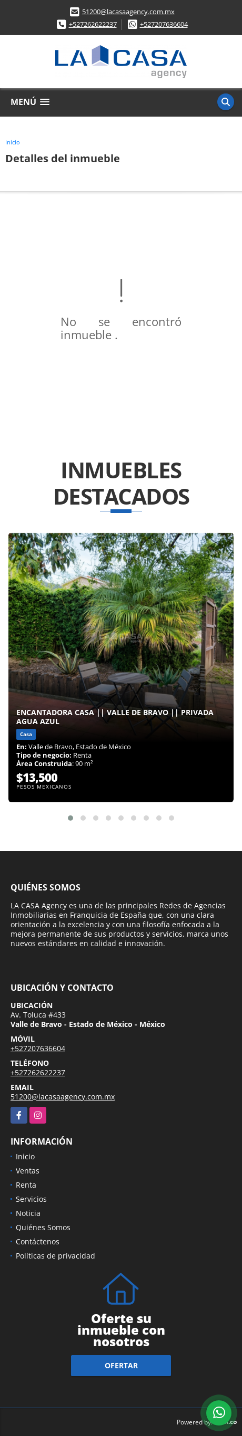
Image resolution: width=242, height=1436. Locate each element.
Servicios (31, 1199)
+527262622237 (93, 24)
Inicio (12, 142)
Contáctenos (37, 1241)
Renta (26, 1185)
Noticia (28, 1213)
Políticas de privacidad (55, 1256)
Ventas (27, 1171)
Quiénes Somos (43, 1227)
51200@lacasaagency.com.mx (128, 11)
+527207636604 (164, 24)
